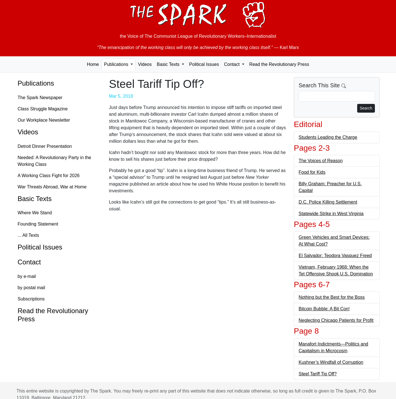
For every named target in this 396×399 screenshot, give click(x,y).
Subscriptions (31, 299)
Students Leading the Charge (328, 137)
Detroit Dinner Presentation (45, 146)
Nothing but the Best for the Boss (332, 297)
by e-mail (27, 276)
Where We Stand (35, 212)
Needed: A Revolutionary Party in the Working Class (54, 161)
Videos (145, 64)
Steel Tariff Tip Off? (318, 373)
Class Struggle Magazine (43, 108)
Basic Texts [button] (169, 64)
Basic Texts (35, 198)
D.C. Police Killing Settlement (328, 202)
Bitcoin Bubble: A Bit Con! (324, 308)
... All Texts (28, 235)
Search (366, 108)
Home (93, 64)
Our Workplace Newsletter (44, 120)
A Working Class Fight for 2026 (49, 175)
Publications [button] (117, 64)
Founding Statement (38, 224)
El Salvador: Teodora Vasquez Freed (335, 255)
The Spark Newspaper (40, 97)
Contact (29, 262)
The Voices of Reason (321, 160)
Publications (36, 83)
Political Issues (204, 64)
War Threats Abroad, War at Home (52, 186)
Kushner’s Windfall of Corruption (331, 362)
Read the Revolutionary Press (279, 64)
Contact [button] (232, 64)
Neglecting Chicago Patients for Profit (336, 320)
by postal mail (31, 287)
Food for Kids (312, 172)
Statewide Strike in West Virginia (331, 213)
